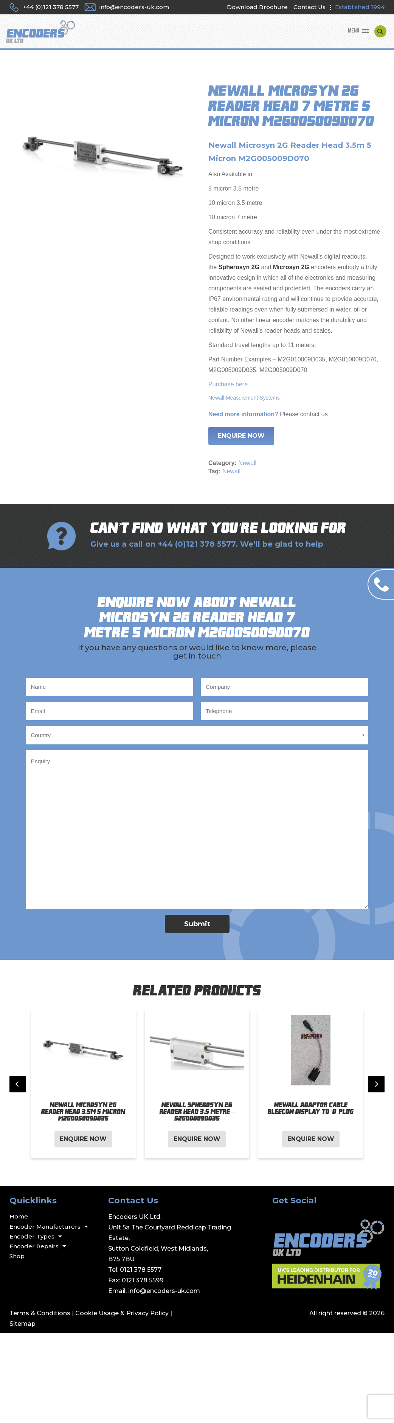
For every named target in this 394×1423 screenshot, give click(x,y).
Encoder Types (31, 1236)
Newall (247, 463)
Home (18, 1216)
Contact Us (309, 7)
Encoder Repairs (34, 1246)
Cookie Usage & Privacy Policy (122, 1313)
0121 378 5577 (140, 1269)
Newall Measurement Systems (244, 398)
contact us (314, 414)
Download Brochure (257, 7)
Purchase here (228, 384)
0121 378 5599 (142, 1280)
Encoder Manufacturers (45, 1226)
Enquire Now (241, 435)
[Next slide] (376, 1084)
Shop (17, 1256)
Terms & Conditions (39, 1313)
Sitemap (22, 1323)
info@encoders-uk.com (164, 1290)
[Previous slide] (17, 1084)
